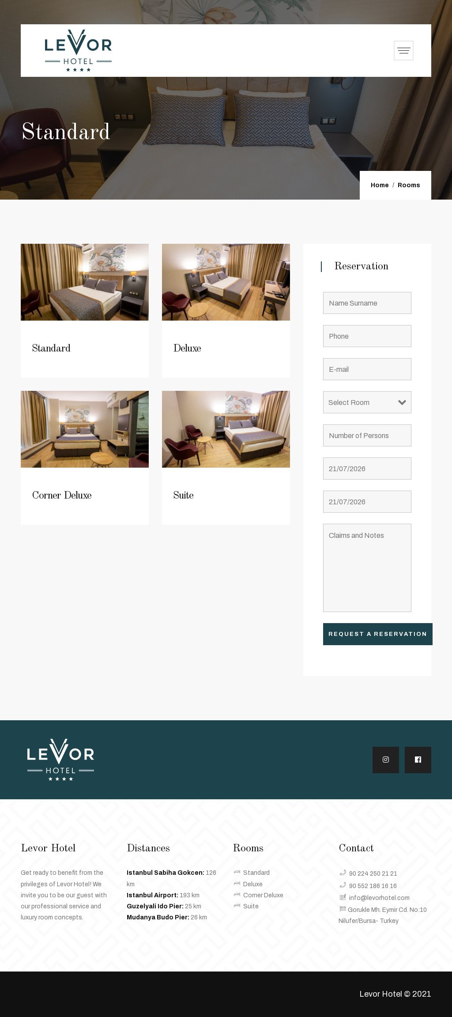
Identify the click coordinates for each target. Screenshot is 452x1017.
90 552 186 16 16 (373, 886)
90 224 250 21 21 (373, 873)
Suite (183, 496)
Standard (51, 349)
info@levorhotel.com (379, 898)
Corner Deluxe (61, 496)
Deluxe (187, 349)
